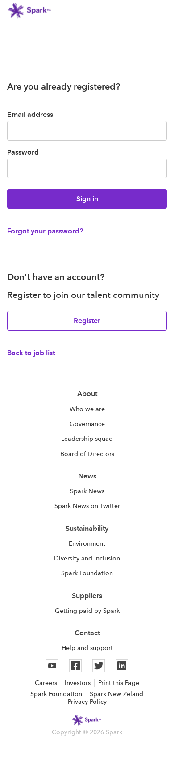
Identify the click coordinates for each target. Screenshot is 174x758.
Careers (46, 683)
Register (87, 320)
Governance (87, 424)
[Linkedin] (122, 665)
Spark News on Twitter (87, 506)
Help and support (87, 648)
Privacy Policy (87, 702)
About (87, 393)
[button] (161, 11)
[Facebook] (75, 665)
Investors (78, 683)
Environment (87, 543)
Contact (87, 633)
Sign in (87, 198)
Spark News (87, 491)
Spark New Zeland (116, 694)
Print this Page (118, 683)
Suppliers (87, 595)
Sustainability (87, 528)
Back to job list (31, 353)
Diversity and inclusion (87, 558)
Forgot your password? (45, 231)
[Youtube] (52, 665)
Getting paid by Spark (87, 611)
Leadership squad (87, 439)
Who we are (87, 409)
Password (23, 152)
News (87, 476)
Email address (30, 114)
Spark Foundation (87, 573)
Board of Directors (87, 454)
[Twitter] (98, 665)
